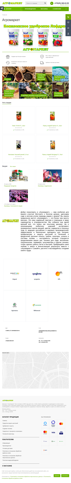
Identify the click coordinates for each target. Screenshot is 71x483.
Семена (5, 420)
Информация (6, 443)
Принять (57, 475)
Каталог (8, 9)
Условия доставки (7, 448)
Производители (30, 9)
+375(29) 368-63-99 (61, 3)
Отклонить (65, 475)
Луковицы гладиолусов (45, 186)
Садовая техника (7, 428)
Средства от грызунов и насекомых (12, 431)
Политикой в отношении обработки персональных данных (26, 476)
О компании (57, 9)
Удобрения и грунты (8, 426)
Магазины (44, 9)
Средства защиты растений (10, 423)
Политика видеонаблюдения (10, 460)
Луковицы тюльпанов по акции (13, 206)
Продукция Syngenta (10, 186)
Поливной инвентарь (8, 434)
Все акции (13, 166)
